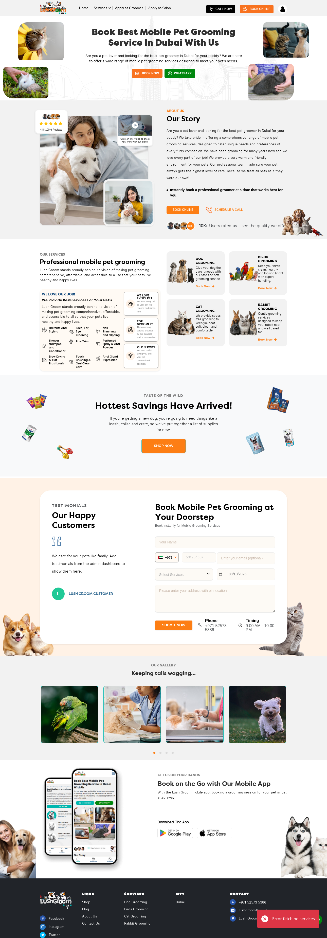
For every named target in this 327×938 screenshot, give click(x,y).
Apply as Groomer (129, 8)
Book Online (256, 9)
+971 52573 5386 (248, 901)
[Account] (282, 9)
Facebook (52, 918)
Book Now (205, 286)
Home (83, 8)
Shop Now (163, 446)
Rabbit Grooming (137, 922)
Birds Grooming (136, 908)
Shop (86, 901)
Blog (85, 908)
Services (100, 8)
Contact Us (91, 922)
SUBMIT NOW (173, 625)
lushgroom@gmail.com (252, 909)
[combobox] (184, 574)
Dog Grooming (135, 901)
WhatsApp (180, 73)
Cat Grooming (135, 915)
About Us (89, 915)
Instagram (52, 926)
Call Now (221, 9)
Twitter (50, 934)
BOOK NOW (147, 73)
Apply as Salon (159, 8)
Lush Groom (244, 918)
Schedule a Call (224, 209)
